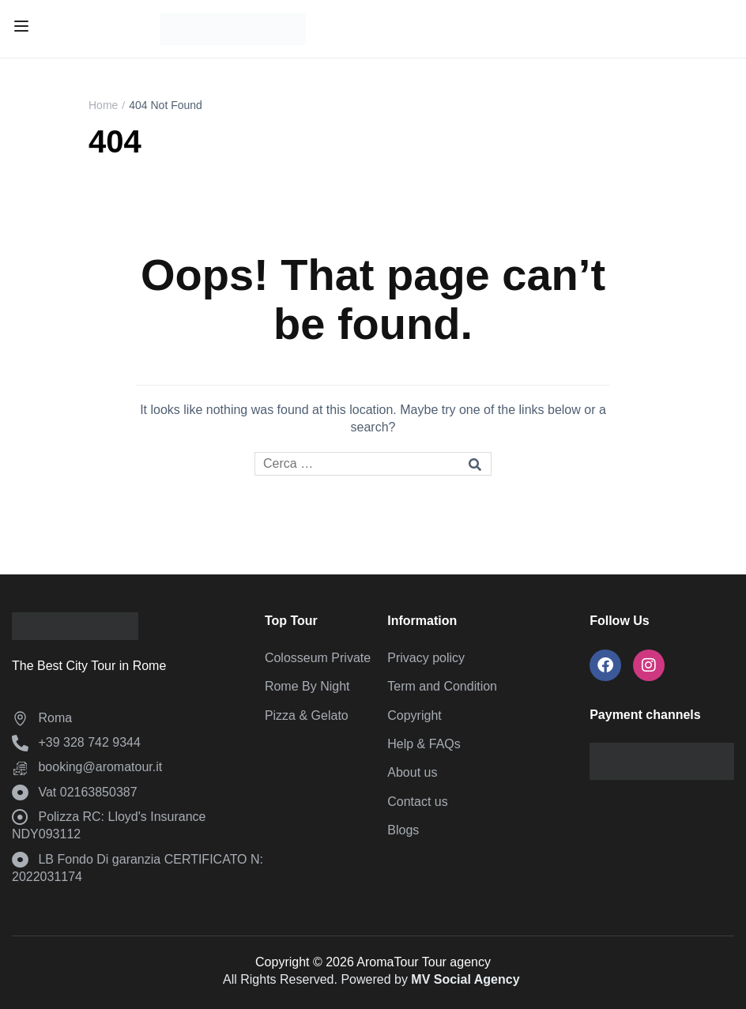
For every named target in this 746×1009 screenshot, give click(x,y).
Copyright (414, 715)
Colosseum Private (318, 658)
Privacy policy (426, 658)
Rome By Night (307, 686)
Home (103, 105)
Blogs (403, 830)
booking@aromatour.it (87, 767)
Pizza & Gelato (307, 715)
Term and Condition (442, 686)
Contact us (417, 801)
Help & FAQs (423, 744)
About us (412, 772)
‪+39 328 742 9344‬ (76, 742)
